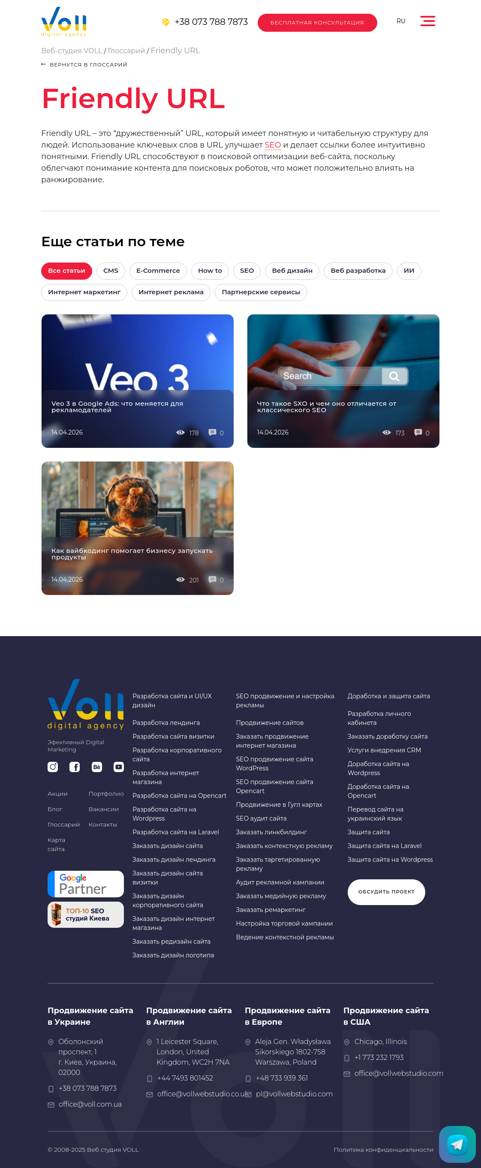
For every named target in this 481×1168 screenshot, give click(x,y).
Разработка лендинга (166, 723)
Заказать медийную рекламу (281, 896)
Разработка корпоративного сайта (177, 754)
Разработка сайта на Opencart (179, 796)
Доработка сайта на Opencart (378, 791)
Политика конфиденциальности (383, 1149)
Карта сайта (56, 844)
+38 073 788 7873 (211, 22)
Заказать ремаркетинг (271, 910)
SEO (273, 145)
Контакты (103, 824)
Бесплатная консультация (317, 22)
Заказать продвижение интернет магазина (272, 741)
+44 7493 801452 (185, 1078)
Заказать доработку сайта (388, 736)
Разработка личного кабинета (379, 718)
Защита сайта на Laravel (385, 846)
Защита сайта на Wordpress (390, 859)
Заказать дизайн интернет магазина (173, 923)
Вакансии (104, 809)
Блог (55, 809)
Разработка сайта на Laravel (175, 832)
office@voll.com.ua (90, 1104)
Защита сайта (369, 832)
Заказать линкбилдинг (271, 832)
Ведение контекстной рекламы (285, 937)
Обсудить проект (386, 892)
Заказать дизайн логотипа (173, 955)
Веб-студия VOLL (71, 51)
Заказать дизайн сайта (167, 846)
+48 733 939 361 (282, 1078)
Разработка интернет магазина (165, 777)
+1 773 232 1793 (379, 1057)
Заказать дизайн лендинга (174, 859)
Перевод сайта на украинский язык (375, 814)
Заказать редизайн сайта (171, 941)
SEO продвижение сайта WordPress (274, 763)
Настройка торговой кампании (284, 923)
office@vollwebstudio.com (399, 1073)
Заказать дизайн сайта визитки (167, 877)
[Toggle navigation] (429, 18)
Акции (58, 793)
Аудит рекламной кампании (280, 882)
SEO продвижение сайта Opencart (274, 786)
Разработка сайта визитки (173, 736)
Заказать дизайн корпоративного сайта (167, 900)
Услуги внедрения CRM (384, 750)
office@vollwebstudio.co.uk (203, 1094)
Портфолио (106, 793)
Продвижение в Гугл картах (279, 805)
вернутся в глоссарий (84, 64)
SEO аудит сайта (261, 818)
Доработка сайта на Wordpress (378, 768)
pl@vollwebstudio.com (294, 1094)
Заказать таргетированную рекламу (278, 864)
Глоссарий (126, 51)
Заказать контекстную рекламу (284, 846)
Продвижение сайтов (270, 723)
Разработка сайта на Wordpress (164, 814)
